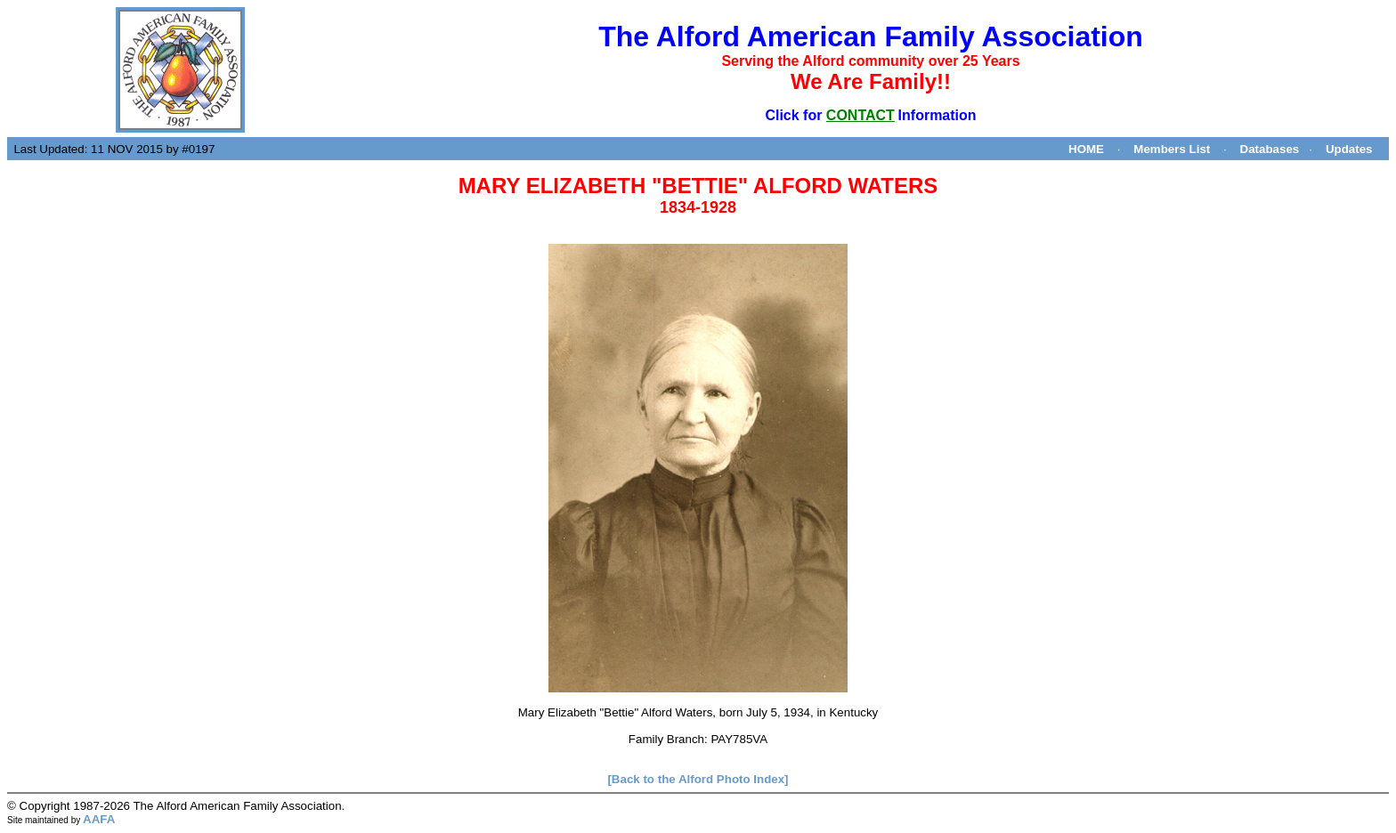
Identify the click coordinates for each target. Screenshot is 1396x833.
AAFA (99, 819)
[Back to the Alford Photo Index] (697, 779)
